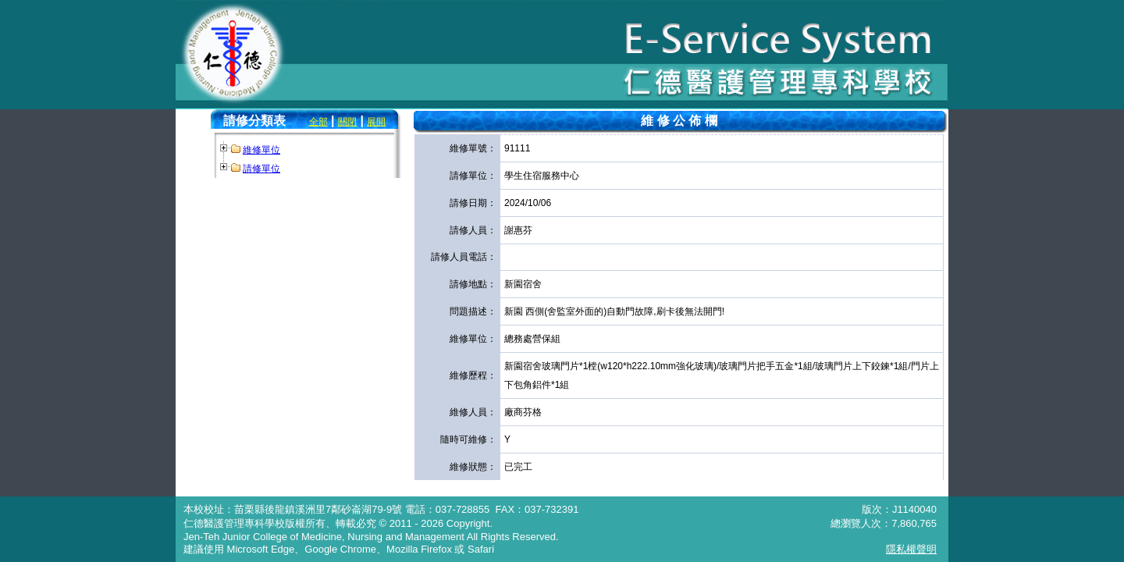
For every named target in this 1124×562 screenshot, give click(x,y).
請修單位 (261, 168)
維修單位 (261, 149)
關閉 (347, 121)
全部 (318, 121)
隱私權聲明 (911, 549)
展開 (376, 121)
